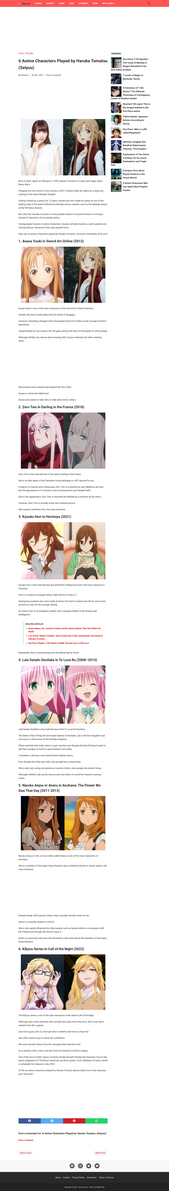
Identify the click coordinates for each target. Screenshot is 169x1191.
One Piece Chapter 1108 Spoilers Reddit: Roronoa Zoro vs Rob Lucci (58, 643)
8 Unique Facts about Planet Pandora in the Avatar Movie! (134, 174)
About (58, 1177)
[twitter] (52, 1121)
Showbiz (83, 3)
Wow (95, 3)
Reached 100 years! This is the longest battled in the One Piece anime (136, 107)
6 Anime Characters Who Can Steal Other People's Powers (135, 187)
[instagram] (80, 1166)
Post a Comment (53, 75)
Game (62, 3)
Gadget (50, 3)
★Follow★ (108, 3)
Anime (38, 3)
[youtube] (97, 1166)
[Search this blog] (149, 3)
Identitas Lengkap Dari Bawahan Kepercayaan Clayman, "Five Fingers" (135, 145)
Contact (66, 1177)
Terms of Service (106, 1177)
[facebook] (29, 1121)
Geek (71, 3)
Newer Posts (25, 1153)
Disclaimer (92, 1177)
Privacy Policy (78, 1177)
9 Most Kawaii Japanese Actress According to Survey (135, 120)
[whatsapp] (96, 1121)
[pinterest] (74, 1121)
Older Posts (100, 1153)
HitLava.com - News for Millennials (92, 1187)
